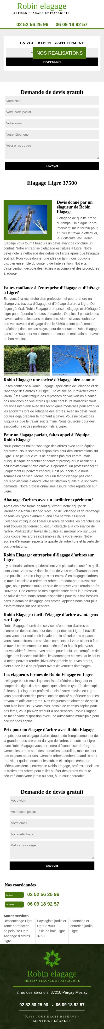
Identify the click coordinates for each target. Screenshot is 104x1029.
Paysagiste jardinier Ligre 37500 (51, 923)
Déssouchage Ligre (18, 921)
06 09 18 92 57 (71, 24)
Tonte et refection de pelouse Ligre (16, 928)
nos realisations (59, 53)
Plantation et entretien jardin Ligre (81, 926)
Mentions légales (52, 1021)
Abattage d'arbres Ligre (17, 938)
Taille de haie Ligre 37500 (51, 933)
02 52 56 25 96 (32, 24)
